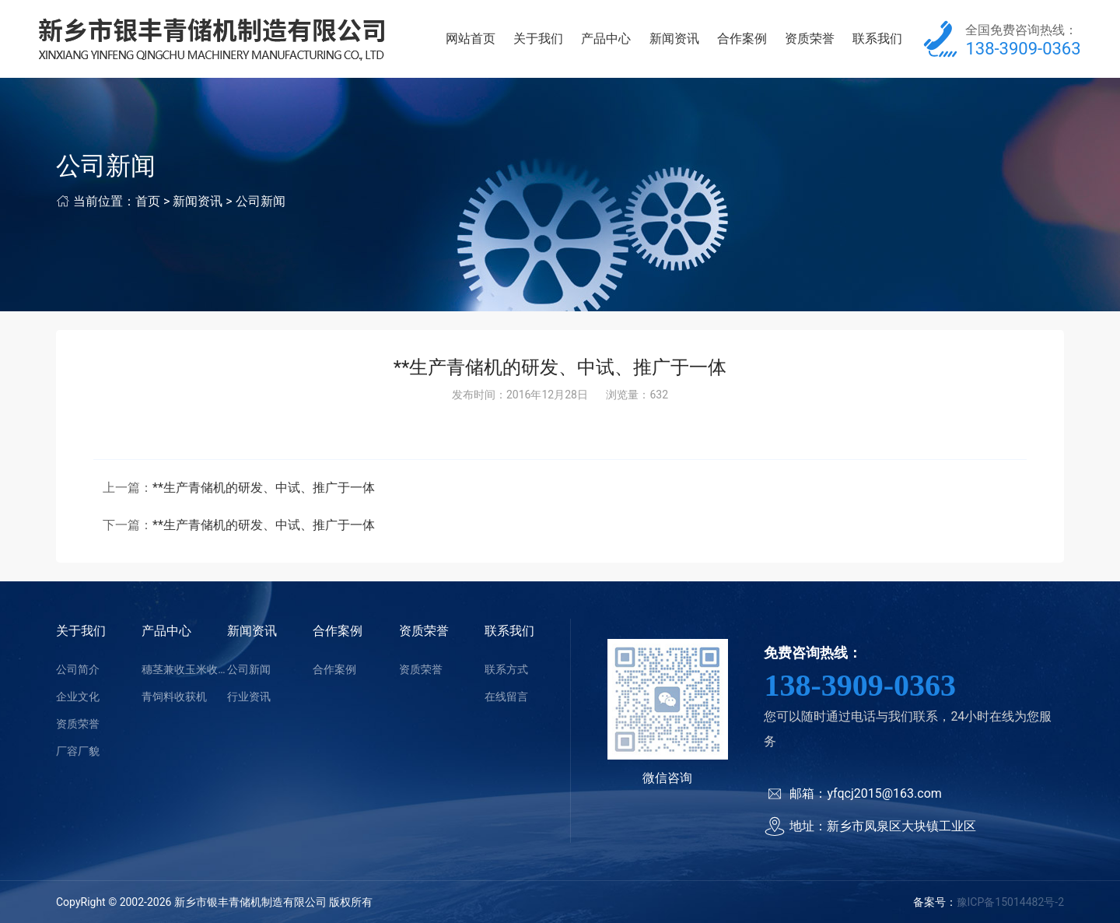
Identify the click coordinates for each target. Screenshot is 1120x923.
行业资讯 (249, 696)
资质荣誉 (810, 38)
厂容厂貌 (78, 751)
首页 (147, 201)
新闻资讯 (674, 38)
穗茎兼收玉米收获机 (184, 669)
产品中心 (606, 38)
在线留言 (506, 696)
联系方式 (506, 669)
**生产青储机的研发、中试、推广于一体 (263, 487)
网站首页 (470, 38)
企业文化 (78, 696)
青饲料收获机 (174, 696)
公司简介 (78, 669)
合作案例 (742, 38)
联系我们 (877, 38)
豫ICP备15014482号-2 (1010, 902)
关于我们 (538, 38)
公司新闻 (260, 201)
